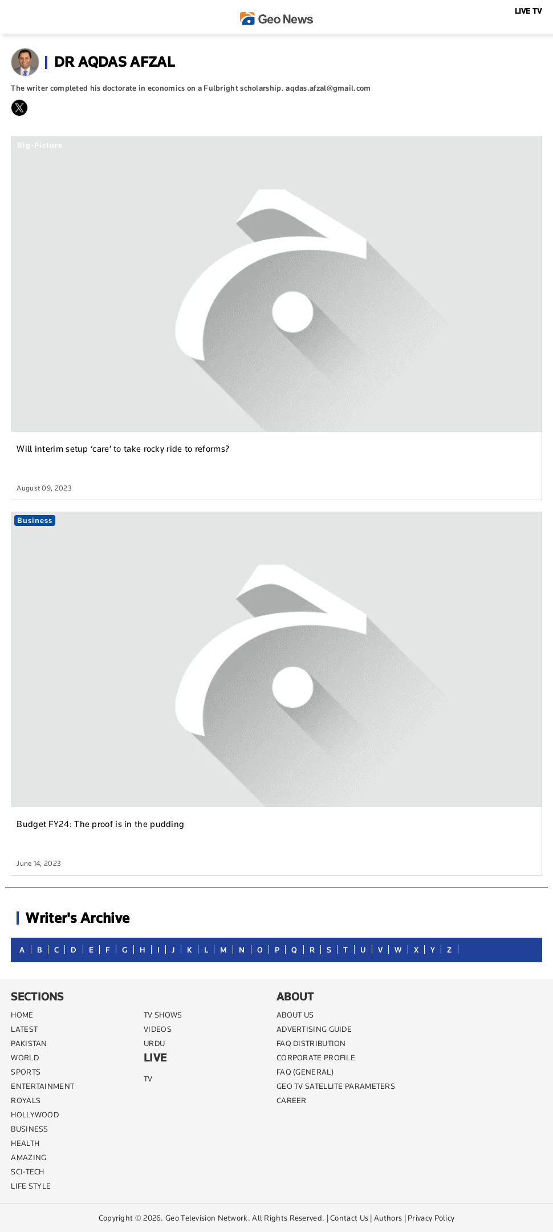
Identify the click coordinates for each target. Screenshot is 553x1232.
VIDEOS (158, 1029)
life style (31, 1185)
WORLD (25, 1057)
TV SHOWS (163, 1014)
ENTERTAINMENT (42, 1086)
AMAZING (28, 1157)
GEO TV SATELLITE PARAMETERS (335, 1086)
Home (22, 1014)
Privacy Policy (431, 1217)
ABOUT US (295, 1014)
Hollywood (35, 1114)
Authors (388, 1217)
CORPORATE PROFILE (315, 1057)
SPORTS (25, 1071)
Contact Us (349, 1217)
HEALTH (25, 1143)
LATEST (24, 1029)
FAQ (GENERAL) (305, 1071)
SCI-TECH (27, 1171)
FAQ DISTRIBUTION (311, 1043)
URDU (154, 1043)
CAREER (291, 1100)
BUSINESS (29, 1128)
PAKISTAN (29, 1043)
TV (148, 1078)
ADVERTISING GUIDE (314, 1029)
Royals (25, 1100)
